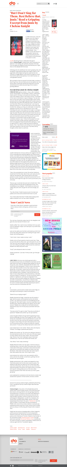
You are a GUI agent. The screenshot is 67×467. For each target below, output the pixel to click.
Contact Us (40, 465)
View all (54, 137)
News (39, 439)
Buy (45, 12)
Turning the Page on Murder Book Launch (48, 129)
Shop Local (55, 32)
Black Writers (34, 427)
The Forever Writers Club (26, 419)
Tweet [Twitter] (32, 31)
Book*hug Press (21, 427)
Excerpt (28, 427)
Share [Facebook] (28, 31)
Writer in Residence (43, 441)
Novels (19, 429)
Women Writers (13, 429)
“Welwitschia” (32, 401)
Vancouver (33, 429)
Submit (49, 4)
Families (28, 429)
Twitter (10, 465)
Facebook (13, 465)
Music (23, 429)
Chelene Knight (13, 427)
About (21, 443)
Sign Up (37, 214)
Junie (44, 15)
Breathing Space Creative (28, 417)
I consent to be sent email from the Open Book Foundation (18, 215)
